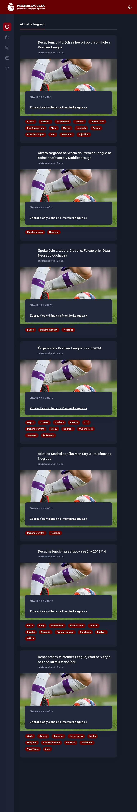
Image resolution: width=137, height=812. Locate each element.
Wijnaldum (84, 134)
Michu (54, 429)
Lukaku (31, 632)
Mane (54, 128)
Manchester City (48, 330)
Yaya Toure (33, 749)
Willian (30, 638)
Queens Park (86, 429)
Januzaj (43, 736)
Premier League (35, 134)
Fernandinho (57, 625)
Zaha (47, 749)
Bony (41, 625)
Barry (30, 625)
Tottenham (48, 435)
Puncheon (67, 134)
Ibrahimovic (63, 121)
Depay (30, 422)
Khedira (74, 422)
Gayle (30, 736)
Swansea (31, 435)
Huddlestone (76, 625)
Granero (44, 422)
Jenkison (58, 736)
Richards (70, 742)
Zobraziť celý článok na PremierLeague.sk (58, 107)
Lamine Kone (97, 121)
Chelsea (59, 422)
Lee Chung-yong (35, 128)
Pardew (96, 128)
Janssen (79, 121)
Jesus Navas (76, 736)
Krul (86, 422)
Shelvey (101, 632)
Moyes (66, 128)
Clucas (30, 121)
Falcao (30, 330)
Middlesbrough (35, 232)
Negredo (81, 128)
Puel (53, 134)
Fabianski (45, 121)
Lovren (93, 625)
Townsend (87, 742)
